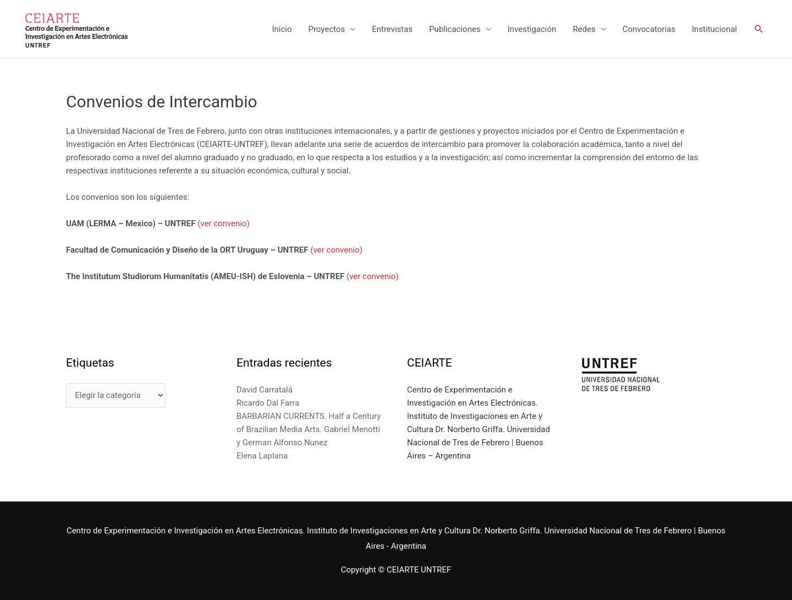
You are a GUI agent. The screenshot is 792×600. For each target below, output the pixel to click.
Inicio (282, 29)
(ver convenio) (223, 223)
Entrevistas (392, 29)
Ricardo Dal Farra (268, 403)
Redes (584, 29)
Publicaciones (455, 29)
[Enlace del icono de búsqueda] (759, 29)
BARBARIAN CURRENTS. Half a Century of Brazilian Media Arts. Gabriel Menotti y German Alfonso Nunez (309, 429)
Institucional (714, 29)
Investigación (532, 29)
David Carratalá (265, 390)
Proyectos (326, 29)
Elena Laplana (262, 456)
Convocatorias (649, 29)
